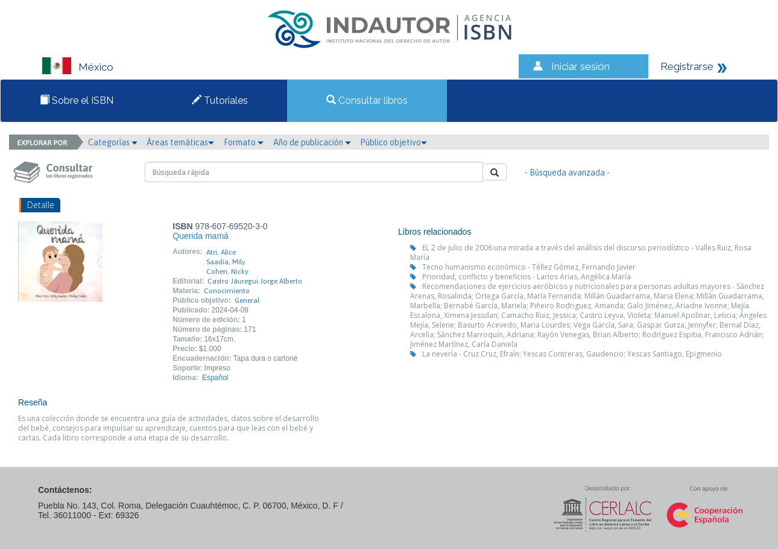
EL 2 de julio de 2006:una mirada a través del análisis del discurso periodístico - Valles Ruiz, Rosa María (580, 252)
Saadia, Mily (225, 262)
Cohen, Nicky (227, 271)
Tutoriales (220, 100)
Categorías (113, 142)
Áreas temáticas (180, 142)
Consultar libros (367, 100)
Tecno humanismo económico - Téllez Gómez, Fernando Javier (529, 267)
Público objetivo (393, 142)
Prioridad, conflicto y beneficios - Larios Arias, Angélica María (526, 276)
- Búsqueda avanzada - (567, 172)
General (247, 300)
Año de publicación (312, 142)
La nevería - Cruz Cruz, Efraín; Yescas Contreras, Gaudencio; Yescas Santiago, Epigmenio (572, 354)
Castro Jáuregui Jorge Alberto (254, 281)
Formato (244, 142)
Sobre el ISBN (76, 100)
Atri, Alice (221, 252)
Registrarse (686, 66)
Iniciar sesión (580, 66)
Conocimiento (227, 291)
